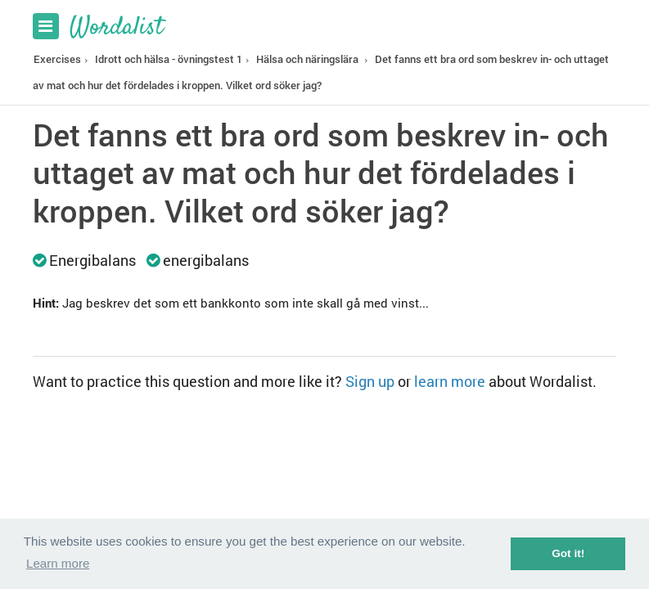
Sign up (369, 381)
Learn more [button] (57, 563)
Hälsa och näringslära (307, 58)
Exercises (57, 58)
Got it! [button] (568, 553)
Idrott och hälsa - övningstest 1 (168, 58)
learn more (449, 381)
